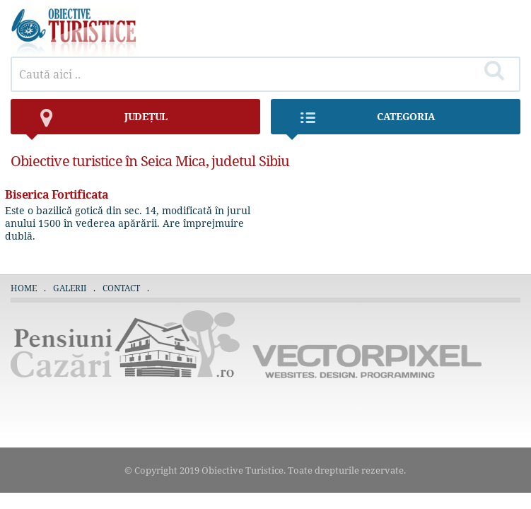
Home (24, 288)
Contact (121, 288)
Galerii (69, 288)
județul (96, 122)
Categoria (360, 122)
